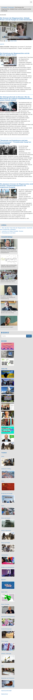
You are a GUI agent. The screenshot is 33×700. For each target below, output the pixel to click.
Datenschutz (4, 694)
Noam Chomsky (5, 604)
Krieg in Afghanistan (6, 530)
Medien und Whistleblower (7, 567)
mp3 (6, 41)
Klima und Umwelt (5, 518)
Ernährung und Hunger (6, 493)
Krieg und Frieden (5, 542)
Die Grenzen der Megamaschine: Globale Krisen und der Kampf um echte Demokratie (16, 19)
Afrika (2, 456)
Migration (3, 579)
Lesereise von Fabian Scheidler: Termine (12, 231)
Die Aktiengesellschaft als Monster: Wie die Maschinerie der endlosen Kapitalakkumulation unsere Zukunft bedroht (16, 98)
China (2, 481)
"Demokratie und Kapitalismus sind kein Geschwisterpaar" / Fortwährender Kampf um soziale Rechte (15, 142)
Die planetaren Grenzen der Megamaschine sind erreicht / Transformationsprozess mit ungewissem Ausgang (16, 185)
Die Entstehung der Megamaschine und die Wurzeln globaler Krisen (14, 54)
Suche (29, 336)
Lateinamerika (4, 555)
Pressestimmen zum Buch (8, 233)
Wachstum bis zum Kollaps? (7, 327)
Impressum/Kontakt (6, 690)
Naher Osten (4, 592)
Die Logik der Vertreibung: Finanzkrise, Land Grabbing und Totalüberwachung (8, 297)
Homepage (4, 7)
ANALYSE (4, 368)
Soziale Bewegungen (6, 629)
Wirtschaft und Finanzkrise (7, 678)
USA (2, 665)
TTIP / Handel (4, 641)
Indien (2, 505)
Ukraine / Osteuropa (6, 653)
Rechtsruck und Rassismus (8, 616)
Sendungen (11, 7)
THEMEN (4, 452)
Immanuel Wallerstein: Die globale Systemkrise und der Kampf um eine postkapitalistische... (9, 251)
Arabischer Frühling (6, 468)
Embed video (13, 41)
